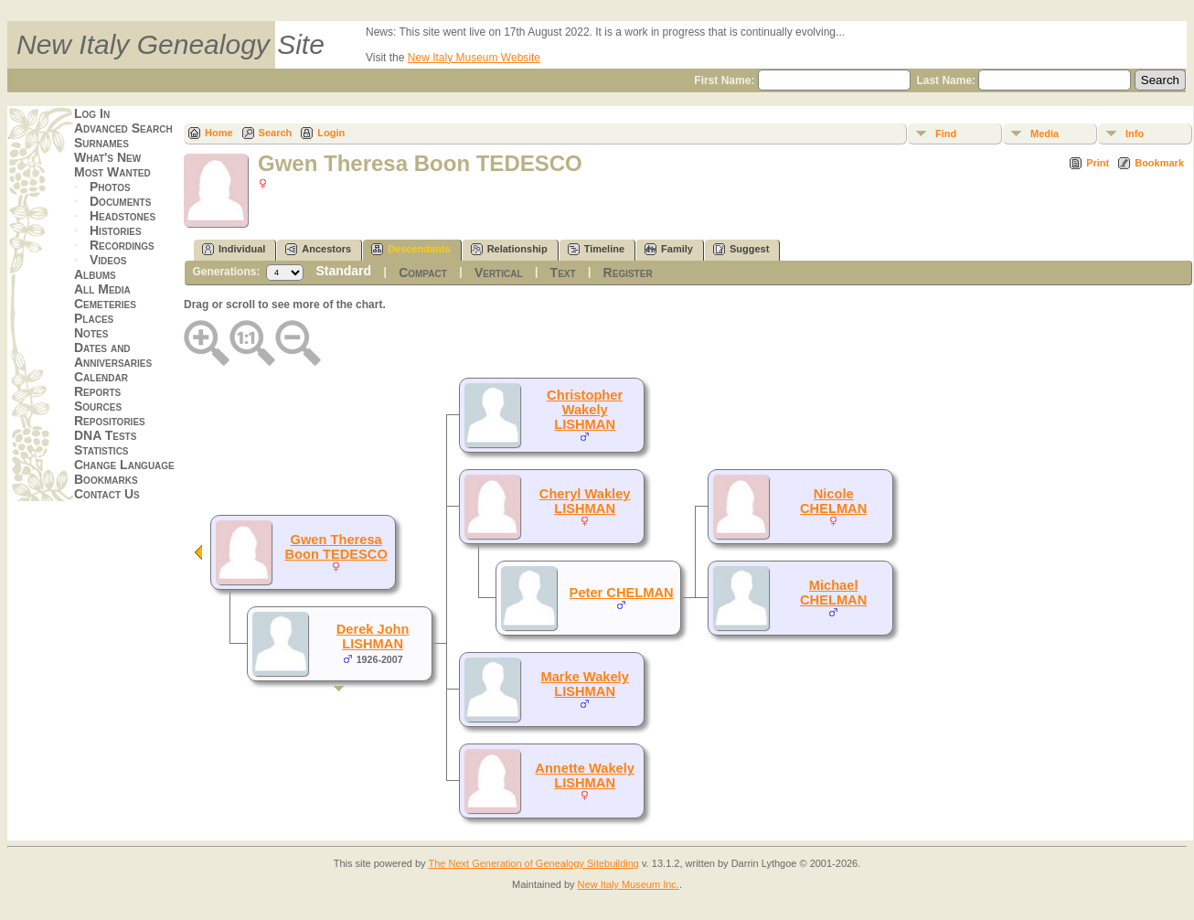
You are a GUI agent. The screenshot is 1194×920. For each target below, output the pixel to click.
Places (93, 318)
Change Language (124, 464)
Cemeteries (105, 303)
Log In (92, 113)
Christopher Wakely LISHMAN (585, 410)
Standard (343, 270)
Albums (95, 274)
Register (628, 272)
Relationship (509, 249)
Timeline (596, 249)
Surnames (101, 142)
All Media (102, 289)
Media (1044, 133)
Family (669, 249)
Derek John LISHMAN (373, 636)
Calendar (101, 376)
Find (945, 133)
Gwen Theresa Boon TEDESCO (335, 547)
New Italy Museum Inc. (628, 884)
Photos (110, 186)
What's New (107, 157)
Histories (116, 230)
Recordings (122, 245)
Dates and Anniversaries (113, 354)
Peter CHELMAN (622, 592)
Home (219, 132)
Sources (98, 406)
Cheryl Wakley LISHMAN (585, 501)
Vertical (498, 272)
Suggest (741, 249)
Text (563, 272)
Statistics (101, 450)
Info (1134, 133)
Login (331, 132)
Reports (97, 391)
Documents (120, 201)
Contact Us (107, 494)
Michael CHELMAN (833, 592)
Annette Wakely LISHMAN (584, 775)
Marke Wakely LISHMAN (584, 684)
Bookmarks (106, 479)
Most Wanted (112, 172)
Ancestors (318, 249)
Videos (108, 259)
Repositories (109, 420)
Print (1097, 162)
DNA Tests (105, 435)
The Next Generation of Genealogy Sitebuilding (533, 863)
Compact (423, 272)
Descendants (410, 249)
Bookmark (1159, 162)
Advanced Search (123, 128)
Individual (233, 249)
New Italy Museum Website (474, 57)
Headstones (122, 216)
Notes (91, 333)
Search (276, 132)
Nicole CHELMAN (833, 501)
